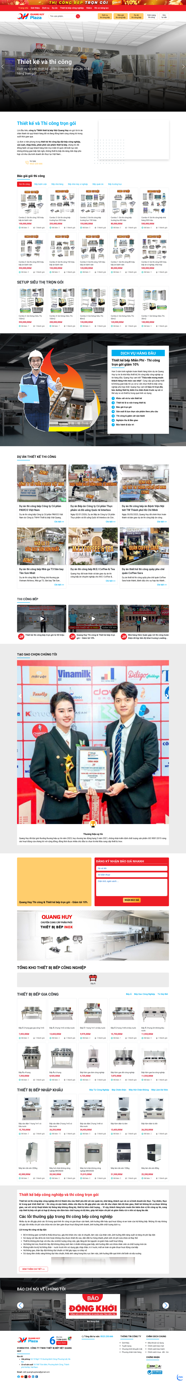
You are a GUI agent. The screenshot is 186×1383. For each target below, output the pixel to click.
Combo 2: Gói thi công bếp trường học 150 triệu (90, 219)
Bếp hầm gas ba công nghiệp (153, 1072)
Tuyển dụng (126, 1346)
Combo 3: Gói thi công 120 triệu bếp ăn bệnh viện (92, 263)
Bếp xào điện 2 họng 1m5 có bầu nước (60, 1125)
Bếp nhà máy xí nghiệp (78, 184)
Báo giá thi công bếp (121, 16)
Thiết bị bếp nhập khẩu (40, 1090)
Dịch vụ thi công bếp (105, 16)
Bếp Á (129, 994)
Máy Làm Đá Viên (159, 1090)
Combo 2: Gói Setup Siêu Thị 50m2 (122, 317)
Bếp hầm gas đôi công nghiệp (122, 1072)
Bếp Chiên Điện (119, 1090)
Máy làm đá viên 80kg (150, 1168)
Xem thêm (61, 1343)
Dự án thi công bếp (136, 16)
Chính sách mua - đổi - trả (158, 1352)
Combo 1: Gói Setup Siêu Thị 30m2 (152, 317)
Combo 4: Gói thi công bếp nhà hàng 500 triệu (153, 219)
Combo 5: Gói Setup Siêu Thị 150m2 (30, 317)
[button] (33, 1269)
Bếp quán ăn (97, 184)
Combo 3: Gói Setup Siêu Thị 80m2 (91, 317)
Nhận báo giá (132, 900)
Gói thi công (24, 184)
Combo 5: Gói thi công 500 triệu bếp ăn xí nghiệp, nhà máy (153, 263)
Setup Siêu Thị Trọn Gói (40, 282)
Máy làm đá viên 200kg (28, 1168)
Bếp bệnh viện (40, 184)
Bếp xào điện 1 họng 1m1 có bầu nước (30, 1125)
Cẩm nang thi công (151, 16)
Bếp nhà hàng (57, 184)
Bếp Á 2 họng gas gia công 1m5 (31, 1028)
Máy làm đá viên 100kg (120, 1168)
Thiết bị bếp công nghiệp (72, 8)
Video (89, 8)
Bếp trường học (115, 184)
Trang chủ (23, 8)
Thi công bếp (27, 599)
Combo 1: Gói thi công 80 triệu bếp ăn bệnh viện (123, 263)
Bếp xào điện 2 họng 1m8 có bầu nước (91, 1125)
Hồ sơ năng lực (101, 8)
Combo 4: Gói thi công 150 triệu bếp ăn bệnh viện (62, 263)
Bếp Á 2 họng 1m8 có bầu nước (123, 1028)
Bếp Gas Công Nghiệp (144, 994)
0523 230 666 (36, 164)
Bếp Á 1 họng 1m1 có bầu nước (92, 1028)
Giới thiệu (35, 8)
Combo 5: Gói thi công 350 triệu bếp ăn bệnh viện (31, 263)
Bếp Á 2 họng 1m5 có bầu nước (62, 1028)
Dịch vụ (45, 8)
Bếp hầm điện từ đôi (149, 1124)
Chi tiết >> (59, 521)
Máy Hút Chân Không (139, 1090)
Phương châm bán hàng (131, 1352)
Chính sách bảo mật (156, 1346)
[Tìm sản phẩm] (78, 16)
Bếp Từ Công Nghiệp (99, 1090)
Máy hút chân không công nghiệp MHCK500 (90, 1169)
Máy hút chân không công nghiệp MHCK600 (59, 1169)
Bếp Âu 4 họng (24, 1072)
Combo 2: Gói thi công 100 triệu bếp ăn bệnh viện (31, 219)
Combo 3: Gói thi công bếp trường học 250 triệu (59, 219)
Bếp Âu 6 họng (55, 1072)
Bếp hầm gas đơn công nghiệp (92, 1072)
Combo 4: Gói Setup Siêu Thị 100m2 (60, 317)
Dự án (54, 8)
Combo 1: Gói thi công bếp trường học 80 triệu (121, 219)
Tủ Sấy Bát (163, 994)
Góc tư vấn (164, 16)
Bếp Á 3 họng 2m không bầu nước (152, 1029)
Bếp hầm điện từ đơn (119, 1124)
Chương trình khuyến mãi (132, 1349)
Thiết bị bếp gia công (38, 994)
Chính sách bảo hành (156, 1349)
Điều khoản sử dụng (156, 1343)
